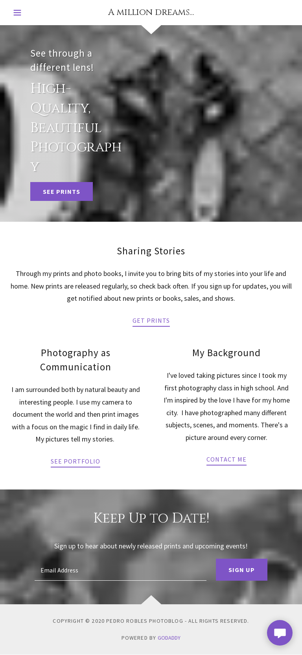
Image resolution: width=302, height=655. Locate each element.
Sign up (241, 570)
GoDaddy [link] (169, 637)
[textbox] (120, 570)
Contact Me (226, 459)
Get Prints (151, 320)
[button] (25, 12)
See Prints (61, 191)
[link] (151, 12)
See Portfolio (75, 461)
